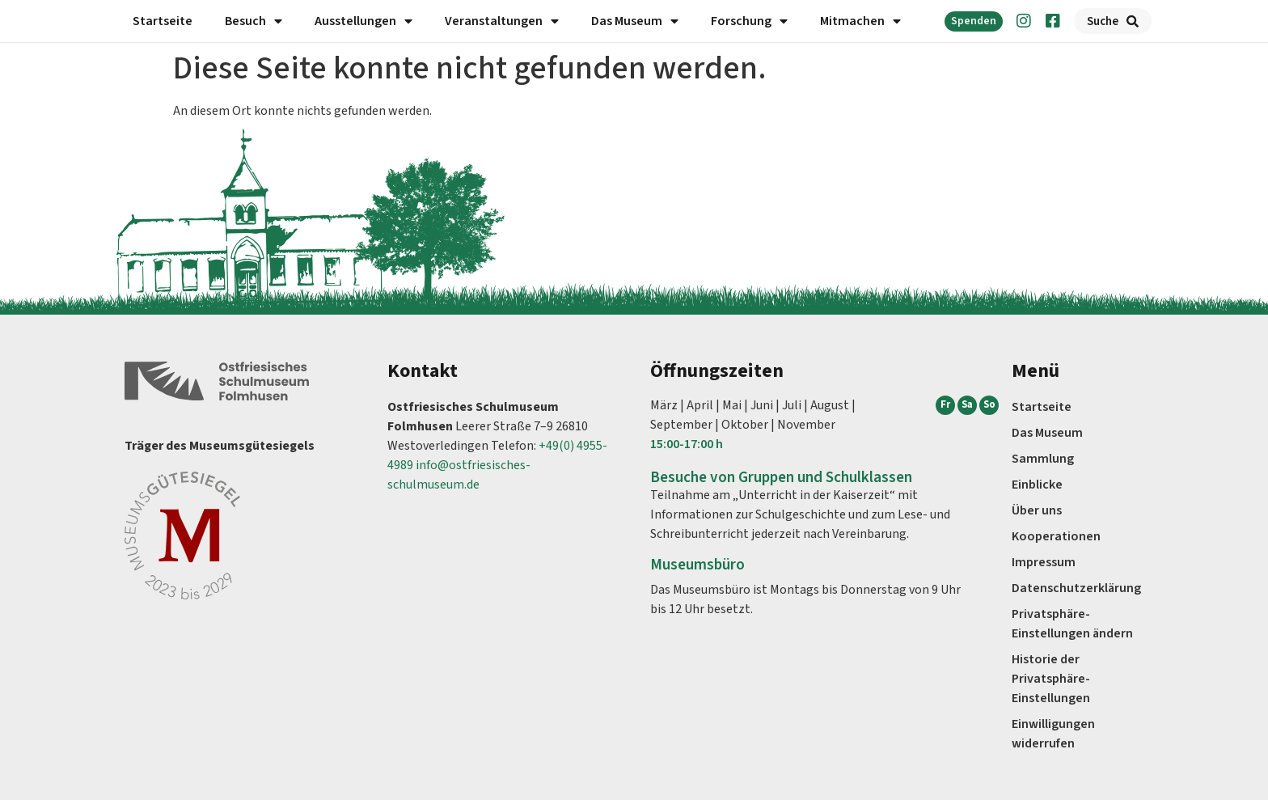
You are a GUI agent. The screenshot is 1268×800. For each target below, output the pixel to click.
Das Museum (634, 21)
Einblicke (1037, 484)
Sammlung (1043, 459)
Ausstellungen (363, 21)
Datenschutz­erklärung (1076, 588)
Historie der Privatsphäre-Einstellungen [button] (1051, 678)
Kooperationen (1056, 536)
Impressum (1044, 562)
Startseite (162, 21)
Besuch (253, 21)
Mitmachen (860, 21)
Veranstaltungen (502, 21)
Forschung (749, 21)
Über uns (1037, 510)
